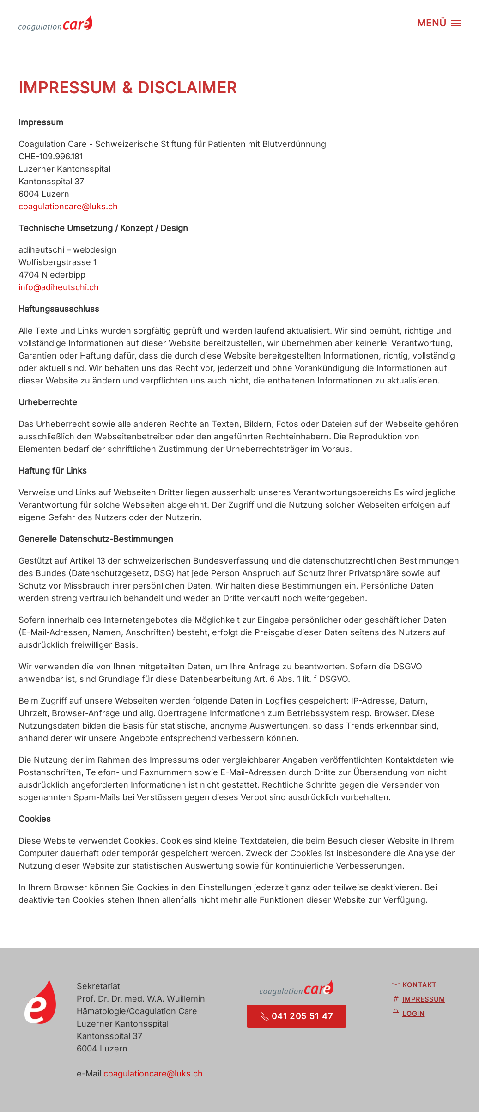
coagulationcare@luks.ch (68, 206)
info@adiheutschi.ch (58, 287)
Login (408, 1013)
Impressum (418, 999)
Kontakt (414, 985)
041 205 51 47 (296, 1016)
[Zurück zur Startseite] (55, 23)
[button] (439, 23)
